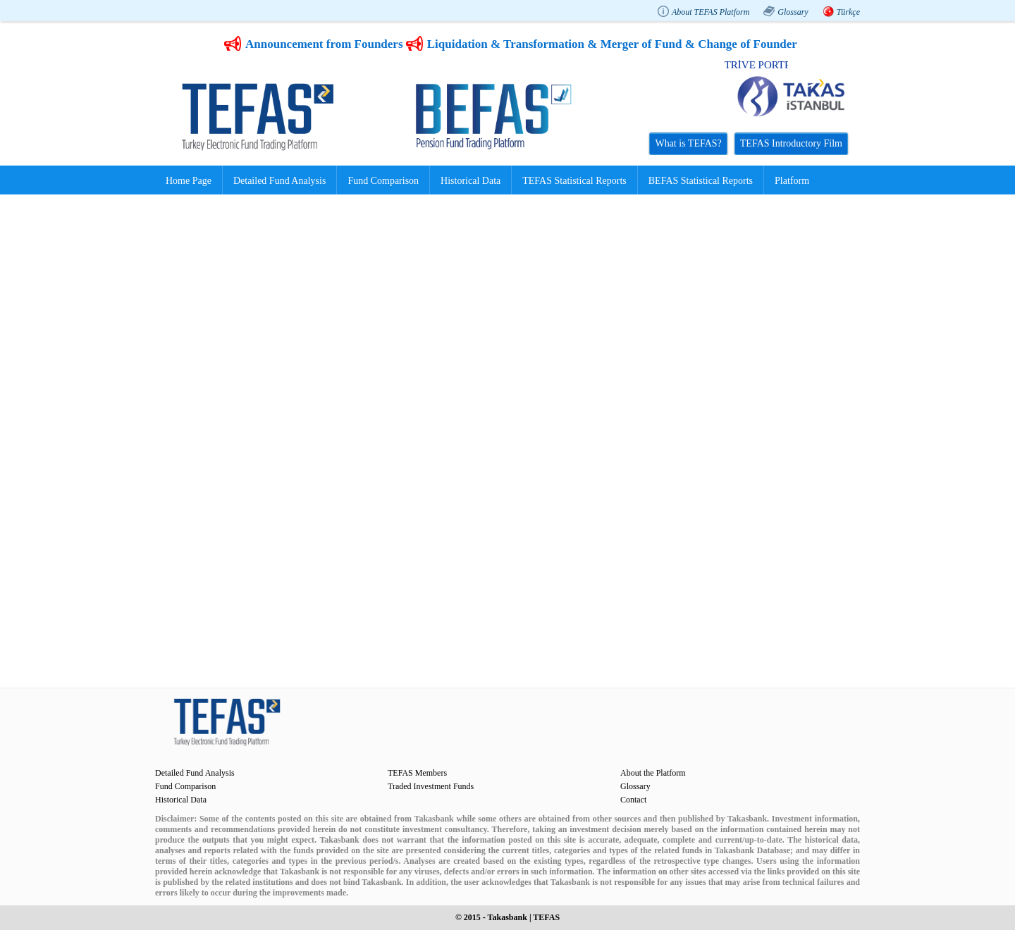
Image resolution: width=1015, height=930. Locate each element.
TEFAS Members (417, 773)
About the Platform (653, 773)
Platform (792, 180)
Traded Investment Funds (431, 786)
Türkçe (848, 12)
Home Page (188, 180)
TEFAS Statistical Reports (574, 180)
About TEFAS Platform (710, 12)
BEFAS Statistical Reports (700, 180)
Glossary (792, 12)
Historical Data (470, 180)
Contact (633, 800)
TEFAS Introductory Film (791, 143)
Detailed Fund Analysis (279, 180)
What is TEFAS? (688, 143)
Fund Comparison (383, 180)
